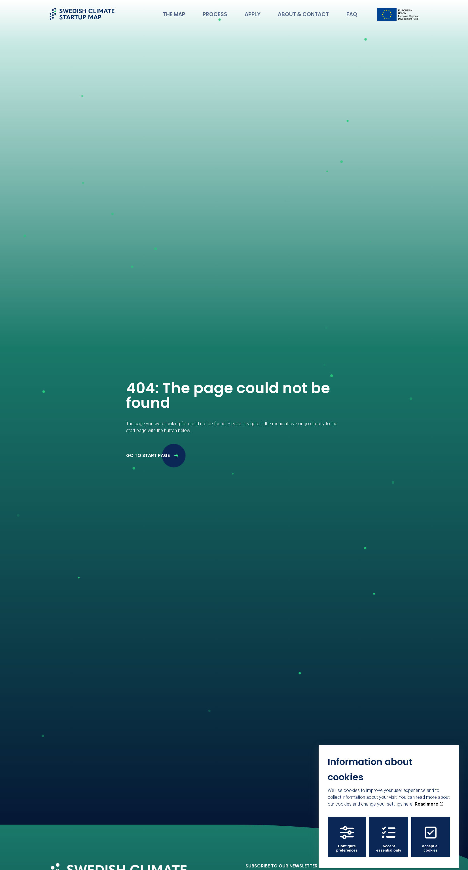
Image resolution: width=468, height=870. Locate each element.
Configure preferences (347, 837)
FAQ (353, 12)
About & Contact (311, 12)
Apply (267, 12)
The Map (199, 12)
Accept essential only (388, 837)
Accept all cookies (431, 837)
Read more (429, 802)
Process (234, 12)
